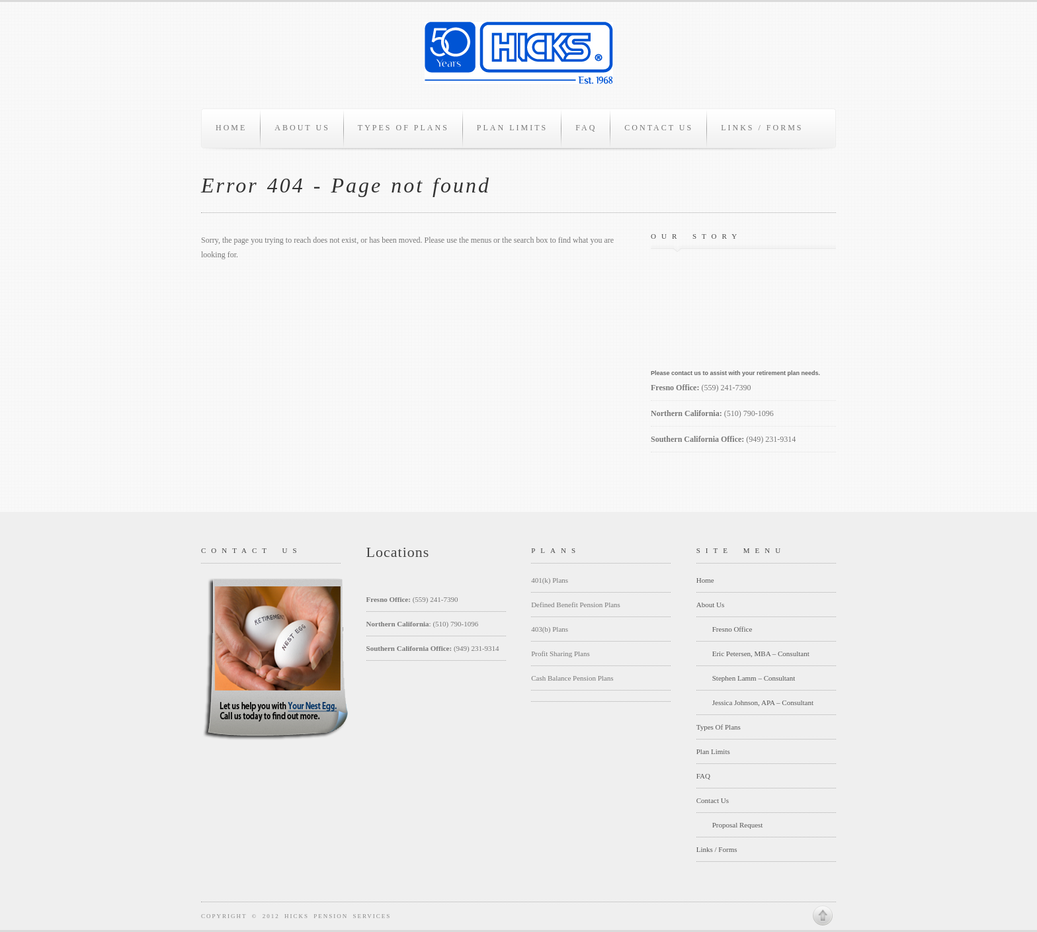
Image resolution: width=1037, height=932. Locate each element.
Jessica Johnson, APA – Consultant (762, 702)
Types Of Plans (403, 127)
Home (231, 127)
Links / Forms (762, 127)
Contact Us (658, 127)
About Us (301, 127)
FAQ (586, 127)
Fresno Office (732, 629)
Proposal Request (737, 825)
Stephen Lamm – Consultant (754, 678)
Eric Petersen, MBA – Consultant (760, 653)
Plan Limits (512, 127)
